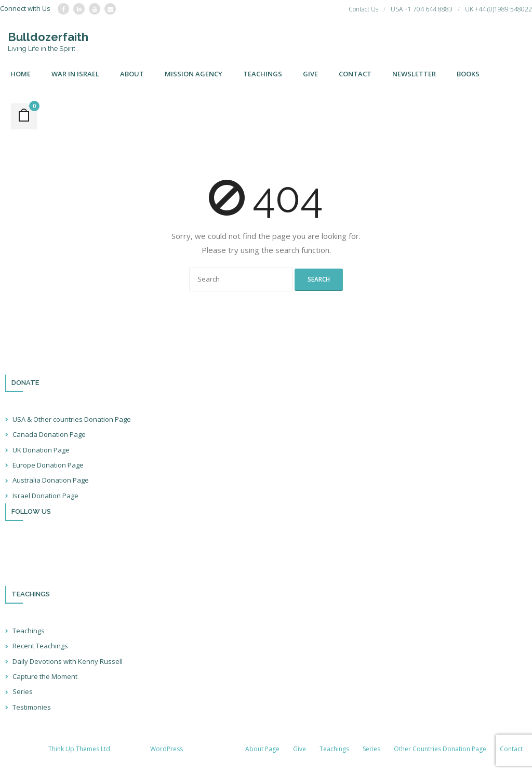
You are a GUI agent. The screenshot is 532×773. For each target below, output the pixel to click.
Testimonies (31, 707)
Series (22, 691)
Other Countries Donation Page (440, 748)
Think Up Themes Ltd (79, 748)
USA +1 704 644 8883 (422, 9)
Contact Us (363, 9)
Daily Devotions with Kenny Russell (67, 661)
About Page (262, 748)
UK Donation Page (41, 450)
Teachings (28, 630)
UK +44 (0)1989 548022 (498, 9)
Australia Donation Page (50, 480)
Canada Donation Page (49, 434)
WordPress (166, 748)
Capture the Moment (44, 676)
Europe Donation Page (48, 465)
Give (299, 748)
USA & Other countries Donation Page (71, 419)
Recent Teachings (40, 645)
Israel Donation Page (45, 495)
